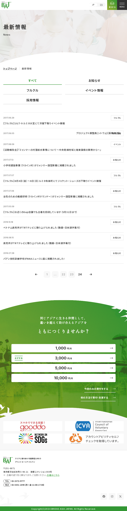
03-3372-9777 (18, 481)
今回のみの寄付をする (96, 388)
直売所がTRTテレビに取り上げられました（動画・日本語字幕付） (37, 243)
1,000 (63, 348)
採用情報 (32, 100)
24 (80, 274)
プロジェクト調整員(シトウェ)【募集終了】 (98, 133)
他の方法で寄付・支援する (94, 397)
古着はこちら (53, 475)
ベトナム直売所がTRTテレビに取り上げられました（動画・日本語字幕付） (42, 227)
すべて (32, 80)
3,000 (63, 358)
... (55, 274)
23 (72, 274)
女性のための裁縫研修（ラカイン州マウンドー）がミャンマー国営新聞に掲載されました (48, 196)
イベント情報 (94, 90)
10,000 (63, 377)
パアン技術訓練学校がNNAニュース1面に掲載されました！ (34, 258)
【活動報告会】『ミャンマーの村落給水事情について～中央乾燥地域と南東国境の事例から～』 (52, 149)
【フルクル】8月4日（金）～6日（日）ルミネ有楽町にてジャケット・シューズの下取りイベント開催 (52, 181)
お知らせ (94, 80)
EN (101, 4)
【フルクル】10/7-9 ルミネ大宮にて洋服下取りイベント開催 (34, 123)
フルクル (33, 90)
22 (63, 274)
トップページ (10, 68)
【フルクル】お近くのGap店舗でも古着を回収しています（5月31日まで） (40, 212)
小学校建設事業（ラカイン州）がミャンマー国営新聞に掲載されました (39, 165)
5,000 (63, 368)
